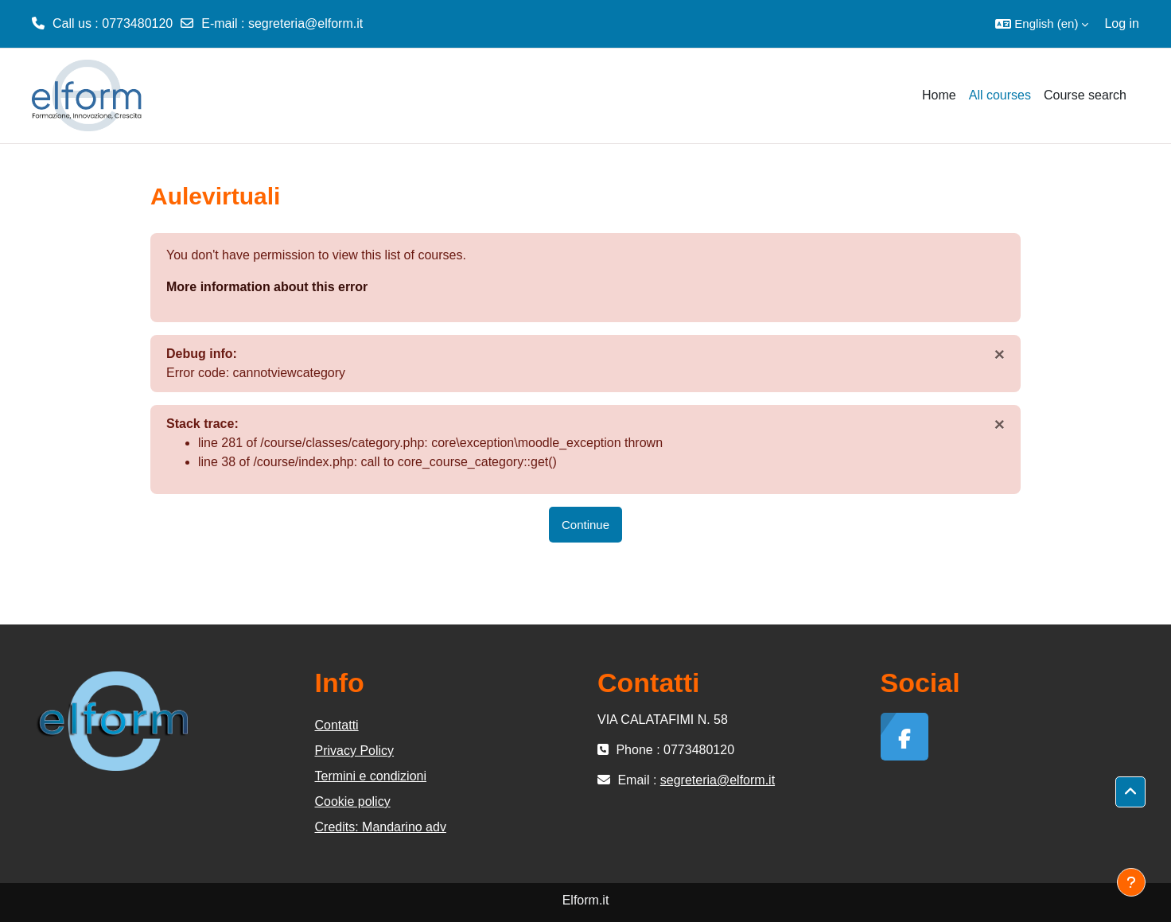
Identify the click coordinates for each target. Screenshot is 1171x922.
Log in (1121, 23)
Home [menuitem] (939, 95)
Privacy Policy (355, 750)
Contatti (337, 725)
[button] (1042, 24)
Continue (585, 524)
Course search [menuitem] (1085, 95)
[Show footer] (1131, 882)
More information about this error (267, 287)
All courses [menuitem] (1000, 95)
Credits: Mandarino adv (380, 827)
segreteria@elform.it (305, 23)
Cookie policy (353, 801)
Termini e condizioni (371, 776)
